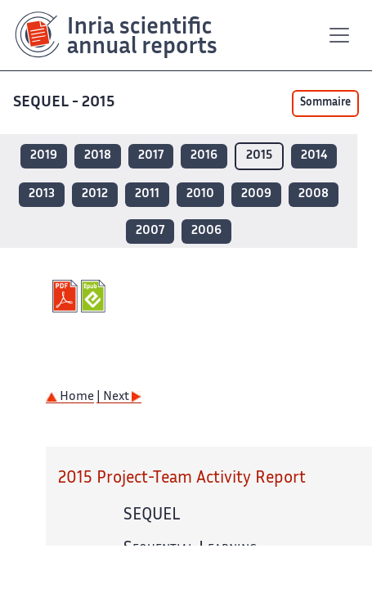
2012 (95, 194)
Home (70, 397)
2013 (42, 194)
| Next (118, 397)
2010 (200, 194)
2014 (314, 156)
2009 (256, 194)
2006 (206, 231)
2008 (313, 194)
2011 (147, 194)
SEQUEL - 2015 (65, 103)
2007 (150, 231)
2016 (203, 156)
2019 (43, 156)
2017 (151, 156)
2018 (97, 156)
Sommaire (325, 103)
